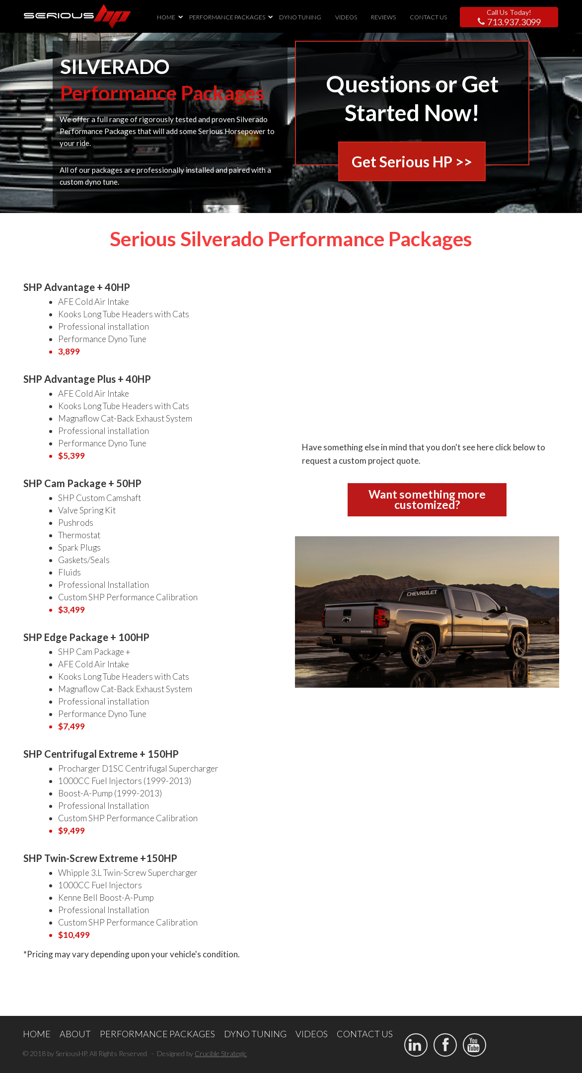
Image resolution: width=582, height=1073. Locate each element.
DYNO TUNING (300, 17)
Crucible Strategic (221, 1053)
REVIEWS (383, 17)
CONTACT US (428, 17)
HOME (166, 17)
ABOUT (75, 1033)
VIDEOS (346, 17)
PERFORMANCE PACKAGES (227, 17)
